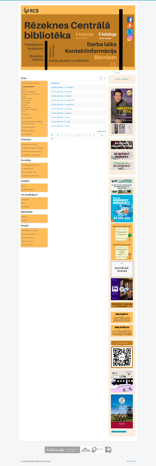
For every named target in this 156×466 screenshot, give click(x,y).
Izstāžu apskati (26, 100)
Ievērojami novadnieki (29, 234)
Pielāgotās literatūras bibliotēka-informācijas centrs (32, 123)
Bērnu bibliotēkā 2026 (29, 172)
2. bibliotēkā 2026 (27, 169)
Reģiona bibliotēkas (28, 127)
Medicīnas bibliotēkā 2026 (30, 176)
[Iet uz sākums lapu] (52, 135)
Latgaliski (125, 79)
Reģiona (24, 220)
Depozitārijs (26, 207)
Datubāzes (25, 200)
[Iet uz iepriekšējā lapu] (57, 135)
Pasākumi (24, 105)
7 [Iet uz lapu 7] (85, 135)
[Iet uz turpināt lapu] (102, 135)
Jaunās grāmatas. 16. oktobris (61, 92)
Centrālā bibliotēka (28, 87)
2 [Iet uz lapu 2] (66, 135)
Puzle (23, 111)
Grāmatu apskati (26, 98)
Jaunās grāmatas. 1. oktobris (61, 96)
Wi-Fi (23, 203)
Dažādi (23, 96)
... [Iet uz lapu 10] (98, 135)
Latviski (117, 79)
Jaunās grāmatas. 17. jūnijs (60, 121)
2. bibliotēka (26, 114)
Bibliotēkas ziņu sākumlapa (31, 83)
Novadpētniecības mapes (30, 230)
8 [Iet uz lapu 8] (89, 135)
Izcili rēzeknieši (27, 245)
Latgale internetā (27, 241)
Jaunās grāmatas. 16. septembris (62, 100)
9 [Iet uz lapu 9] (93, 135)
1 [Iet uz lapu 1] (62, 135)
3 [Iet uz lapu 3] (70, 135)
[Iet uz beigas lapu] (52, 138)
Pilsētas (24, 217)
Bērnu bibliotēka (27, 118)
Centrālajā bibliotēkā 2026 (30, 165)
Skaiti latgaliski (27, 134)
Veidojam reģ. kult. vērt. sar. (30, 94)
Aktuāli (23, 89)
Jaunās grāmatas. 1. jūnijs (60, 126)
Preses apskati (26, 107)
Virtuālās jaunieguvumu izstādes (32, 148)
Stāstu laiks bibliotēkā (28, 92)
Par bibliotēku (25, 103)
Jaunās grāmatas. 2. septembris (62, 104)
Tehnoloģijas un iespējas (29, 109)
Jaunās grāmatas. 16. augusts (62, 109)
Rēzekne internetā (28, 237)
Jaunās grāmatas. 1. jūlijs (60, 117)
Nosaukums (55, 83)
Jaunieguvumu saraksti (29, 144)
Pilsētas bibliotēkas (28, 131)
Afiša (23, 186)
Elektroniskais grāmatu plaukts (32, 151)
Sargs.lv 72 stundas (118, 432)
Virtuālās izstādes (27, 189)
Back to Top (131, 461)
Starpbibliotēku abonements (31, 155)
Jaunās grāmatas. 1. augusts (61, 113)
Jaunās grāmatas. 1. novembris (62, 87)
